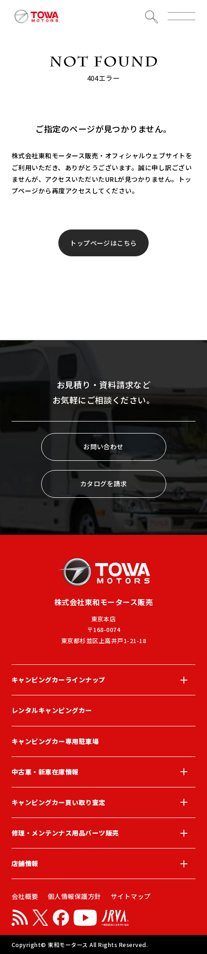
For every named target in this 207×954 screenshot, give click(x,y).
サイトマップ (131, 896)
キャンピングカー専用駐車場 (55, 741)
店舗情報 (103, 863)
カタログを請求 (103, 483)
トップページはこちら (103, 243)
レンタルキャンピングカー (52, 710)
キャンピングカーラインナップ (103, 680)
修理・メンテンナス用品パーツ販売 (103, 833)
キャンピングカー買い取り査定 (103, 802)
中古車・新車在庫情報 (103, 771)
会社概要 (25, 896)
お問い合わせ (103, 446)
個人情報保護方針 (74, 896)
